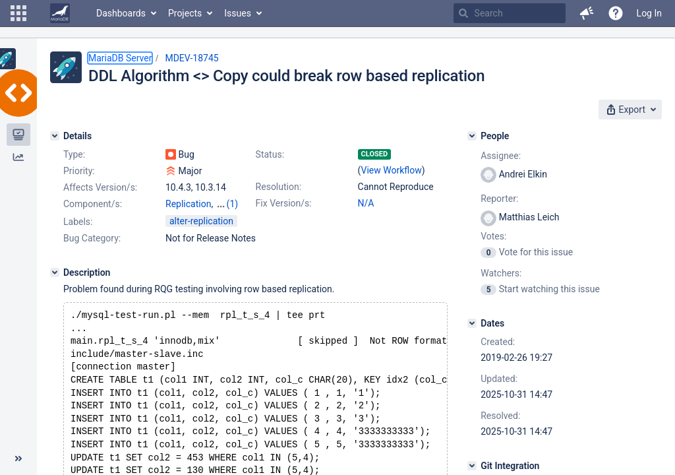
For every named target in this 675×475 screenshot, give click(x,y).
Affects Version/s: (100, 187)
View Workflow (391, 170)
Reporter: (499, 198)
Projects (185, 13)
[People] (472, 136)
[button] (18, 13)
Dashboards (121, 13)
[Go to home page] (60, 13)
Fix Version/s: (284, 203)
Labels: (77, 221)
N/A (366, 203)
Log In (649, 13)
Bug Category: (92, 238)
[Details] (54, 136)
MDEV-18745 (191, 58)
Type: (74, 154)
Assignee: (501, 155)
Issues (237, 13)
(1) (233, 204)
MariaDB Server (120, 58)
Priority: (79, 171)
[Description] (54, 272)
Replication (188, 204)
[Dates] (472, 323)
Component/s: (92, 204)
